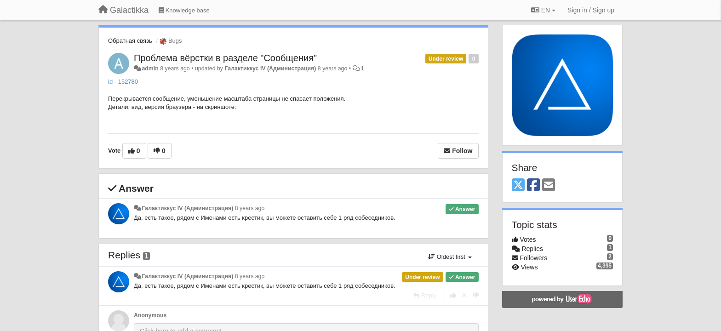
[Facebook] (533, 185)
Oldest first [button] (449, 256)
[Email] (548, 185)
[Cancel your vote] (464, 295)
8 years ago (250, 208)
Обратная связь (130, 40)
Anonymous (150, 315)
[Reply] (424, 295)
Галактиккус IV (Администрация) (270, 68)
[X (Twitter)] (518, 185)
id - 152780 (123, 81)
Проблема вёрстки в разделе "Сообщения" (225, 58)
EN (543, 10)
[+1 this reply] (453, 295)
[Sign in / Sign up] (591, 10)
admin (150, 68)
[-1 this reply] (476, 295)
